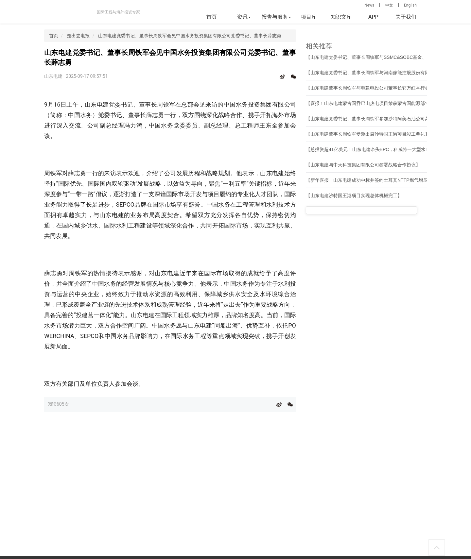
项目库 (309, 17)
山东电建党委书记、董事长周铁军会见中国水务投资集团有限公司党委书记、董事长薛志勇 (189, 35)
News (369, 5)
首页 (211, 17)
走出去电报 (78, 35)
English (410, 5)
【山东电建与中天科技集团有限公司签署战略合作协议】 (363, 164)
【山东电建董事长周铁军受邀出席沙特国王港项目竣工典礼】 (367, 134)
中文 (389, 5)
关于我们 (405, 17)
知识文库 (341, 17)
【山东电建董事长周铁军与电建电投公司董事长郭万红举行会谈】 (372, 88)
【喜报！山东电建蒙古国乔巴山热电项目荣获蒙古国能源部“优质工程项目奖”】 (385, 103)
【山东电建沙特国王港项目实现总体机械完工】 (354, 195)
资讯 (244, 17)
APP (373, 17)
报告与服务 (276, 17)
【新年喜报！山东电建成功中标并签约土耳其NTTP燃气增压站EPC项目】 (380, 180)
